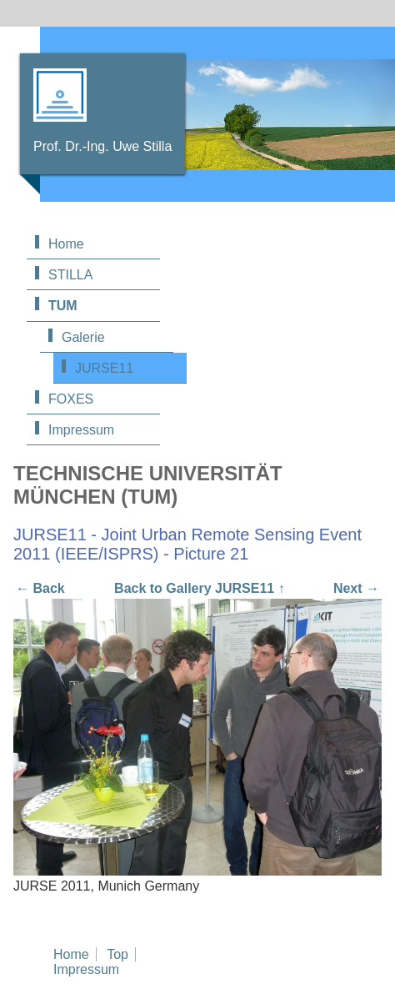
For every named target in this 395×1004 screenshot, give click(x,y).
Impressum (81, 430)
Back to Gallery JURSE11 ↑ (199, 588)
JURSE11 (104, 368)
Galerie (83, 337)
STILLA (70, 275)
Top (117, 954)
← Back (40, 588)
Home (66, 244)
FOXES (70, 399)
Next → (356, 588)
